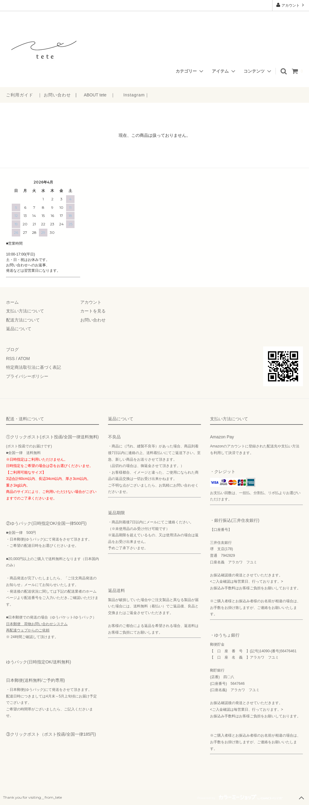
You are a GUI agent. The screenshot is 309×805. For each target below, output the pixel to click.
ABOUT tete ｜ (99, 94)
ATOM (24, 358)
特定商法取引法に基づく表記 (33, 367)
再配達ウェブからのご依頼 (27, 630)
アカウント (291, 5)
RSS (10, 358)
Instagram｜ (136, 94)
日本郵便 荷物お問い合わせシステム (37, 624)
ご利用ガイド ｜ (24, 94)
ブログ (12, 349)
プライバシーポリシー (27, 376)
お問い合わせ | (60, 94)
